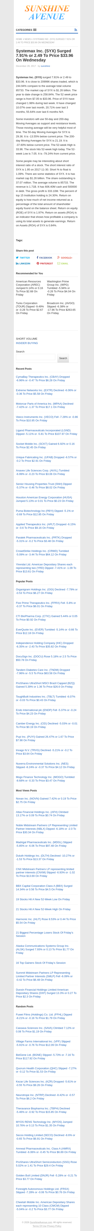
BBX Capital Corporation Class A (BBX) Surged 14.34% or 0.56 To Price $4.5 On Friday (44, 887)
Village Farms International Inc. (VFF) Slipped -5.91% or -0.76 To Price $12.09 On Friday (43, 1043)
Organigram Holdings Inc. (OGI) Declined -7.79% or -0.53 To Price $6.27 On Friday (47, 591)
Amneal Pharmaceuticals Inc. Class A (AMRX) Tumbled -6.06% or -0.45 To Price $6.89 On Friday (46, 1150)
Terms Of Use (40, 1226)
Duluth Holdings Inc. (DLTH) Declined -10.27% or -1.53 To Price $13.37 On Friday (45, 857)
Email (62, 263)
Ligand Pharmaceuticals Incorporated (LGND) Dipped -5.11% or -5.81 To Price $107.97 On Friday (46, 432)
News (28, 39)
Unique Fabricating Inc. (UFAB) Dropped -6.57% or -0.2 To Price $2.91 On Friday (46, 459)
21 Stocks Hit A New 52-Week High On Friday (43, 909)
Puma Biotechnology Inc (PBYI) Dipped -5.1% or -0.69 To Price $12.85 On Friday (45, 512)
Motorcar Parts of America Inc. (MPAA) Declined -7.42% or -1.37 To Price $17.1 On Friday (44, 405)
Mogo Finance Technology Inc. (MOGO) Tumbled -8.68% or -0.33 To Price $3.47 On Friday (45, 779)
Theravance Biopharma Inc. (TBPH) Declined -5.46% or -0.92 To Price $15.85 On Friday (43, 1110)
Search (20, 351)
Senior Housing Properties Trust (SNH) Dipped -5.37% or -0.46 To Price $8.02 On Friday (44, 485)
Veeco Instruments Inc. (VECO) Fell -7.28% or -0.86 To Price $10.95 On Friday (47, 418)
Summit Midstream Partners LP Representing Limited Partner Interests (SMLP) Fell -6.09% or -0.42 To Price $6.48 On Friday (44, 976)
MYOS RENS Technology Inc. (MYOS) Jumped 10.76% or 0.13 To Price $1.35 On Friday (44, 1123)
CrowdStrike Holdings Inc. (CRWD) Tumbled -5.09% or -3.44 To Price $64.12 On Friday (42, 552)
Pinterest (45, 263)
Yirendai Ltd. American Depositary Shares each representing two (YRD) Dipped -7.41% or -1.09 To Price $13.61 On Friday (46, 568)
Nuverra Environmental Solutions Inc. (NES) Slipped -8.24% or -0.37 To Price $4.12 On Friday (45, 765)
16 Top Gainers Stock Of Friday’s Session (41, 962)
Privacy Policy (54, 1226)
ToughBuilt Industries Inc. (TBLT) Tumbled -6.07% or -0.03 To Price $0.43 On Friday (45, 698)
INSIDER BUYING (27, 343)
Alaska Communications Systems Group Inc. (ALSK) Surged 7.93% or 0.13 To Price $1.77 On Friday (45, 949)
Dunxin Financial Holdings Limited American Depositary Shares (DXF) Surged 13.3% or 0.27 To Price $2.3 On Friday (46, 993)
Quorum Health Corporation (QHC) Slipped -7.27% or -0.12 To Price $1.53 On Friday (46, 1070)
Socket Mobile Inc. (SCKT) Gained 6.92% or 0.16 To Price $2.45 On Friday (45, 445)
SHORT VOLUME (26, 338)
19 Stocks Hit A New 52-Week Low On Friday (43, 899)
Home (19, 39)
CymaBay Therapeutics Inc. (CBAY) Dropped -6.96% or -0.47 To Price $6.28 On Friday (43, 378)
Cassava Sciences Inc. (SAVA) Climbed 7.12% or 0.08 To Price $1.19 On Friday (45, 1029)
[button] (26, 30)
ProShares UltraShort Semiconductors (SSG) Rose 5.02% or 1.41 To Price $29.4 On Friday (46, 1163)
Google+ (64, 257)
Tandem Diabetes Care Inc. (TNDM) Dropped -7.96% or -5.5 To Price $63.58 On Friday (43, 671)
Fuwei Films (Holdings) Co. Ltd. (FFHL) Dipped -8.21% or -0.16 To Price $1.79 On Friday (44, 1016)
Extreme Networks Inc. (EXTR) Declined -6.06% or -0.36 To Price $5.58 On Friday (46, 392)
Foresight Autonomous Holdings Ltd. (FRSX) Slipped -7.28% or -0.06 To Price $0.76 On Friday (45, 1190)
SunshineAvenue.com (41, 1222)
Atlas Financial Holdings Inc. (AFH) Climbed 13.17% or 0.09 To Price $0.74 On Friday (42, 813)
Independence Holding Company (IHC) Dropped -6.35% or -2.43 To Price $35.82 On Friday (45, 644)
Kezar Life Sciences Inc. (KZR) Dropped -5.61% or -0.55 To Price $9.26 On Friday (46, 1083)
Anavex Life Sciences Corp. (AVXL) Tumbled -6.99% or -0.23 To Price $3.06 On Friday (42, 472)
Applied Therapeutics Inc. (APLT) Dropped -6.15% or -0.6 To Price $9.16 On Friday (46, 526)
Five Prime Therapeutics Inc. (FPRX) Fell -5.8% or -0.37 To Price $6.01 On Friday (46, 604)
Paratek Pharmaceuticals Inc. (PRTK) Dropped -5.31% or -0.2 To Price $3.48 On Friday (44, 539)
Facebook (44, 257)
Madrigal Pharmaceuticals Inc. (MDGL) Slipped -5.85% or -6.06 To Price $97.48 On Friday (44, 844)
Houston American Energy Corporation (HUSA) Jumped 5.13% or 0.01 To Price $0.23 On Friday (45, 499)
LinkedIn (23, 263)
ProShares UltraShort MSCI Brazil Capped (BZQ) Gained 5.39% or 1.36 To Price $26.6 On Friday (45, 685)
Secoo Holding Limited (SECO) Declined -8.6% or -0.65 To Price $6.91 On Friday (45, 1137)
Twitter (23, 257)
